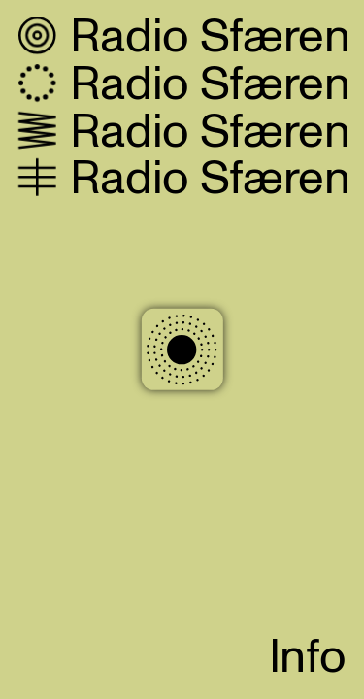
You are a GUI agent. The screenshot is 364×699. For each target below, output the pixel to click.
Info (308, 658)
